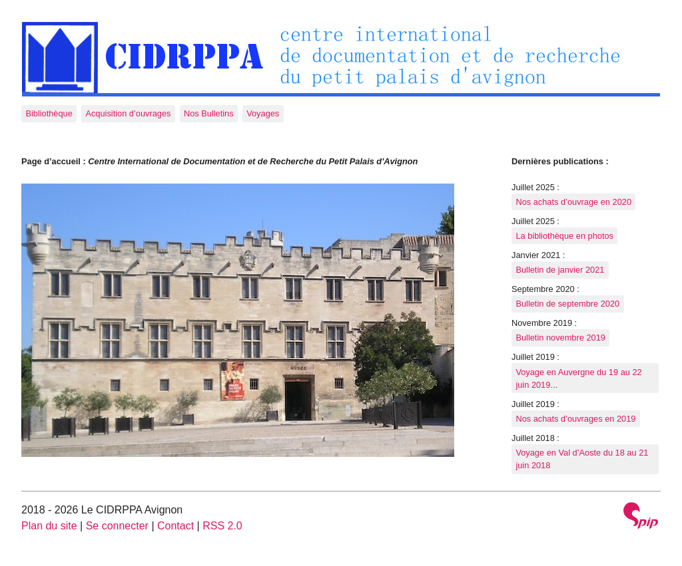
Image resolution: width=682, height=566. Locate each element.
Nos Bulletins (209, 113)
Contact (175, 525)
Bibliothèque (48, 113)
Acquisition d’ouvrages (127, 113)
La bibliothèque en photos (564, 236)
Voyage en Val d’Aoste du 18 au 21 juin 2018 (581, 459)
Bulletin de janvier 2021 (559, 270)
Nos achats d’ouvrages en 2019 (575, 419)
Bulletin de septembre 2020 (567, 304)
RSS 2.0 (222, 525)
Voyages (262, 113)
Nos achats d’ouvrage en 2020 (573, 202)
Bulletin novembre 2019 (560, 338)
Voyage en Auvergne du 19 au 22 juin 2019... (578, 378)
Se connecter (117, 525)
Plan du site (49, 525)
